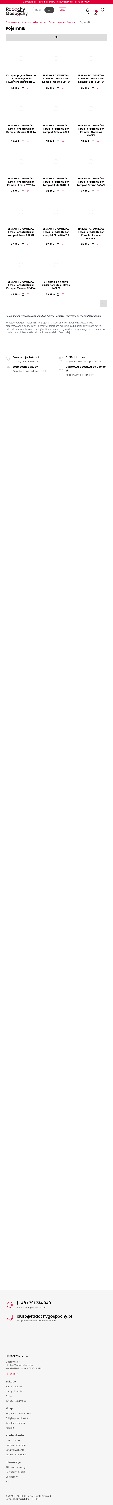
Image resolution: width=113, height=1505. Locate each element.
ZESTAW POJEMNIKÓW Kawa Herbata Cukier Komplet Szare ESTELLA (21, 182)
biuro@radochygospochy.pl (44, 1316)
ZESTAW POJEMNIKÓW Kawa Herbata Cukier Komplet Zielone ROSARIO (91, 233)
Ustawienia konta (15, 1449)
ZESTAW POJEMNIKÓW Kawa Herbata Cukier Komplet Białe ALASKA (56, 129)
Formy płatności (14, 1391)
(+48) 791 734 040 (34, 1303)
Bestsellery (12, 1476)
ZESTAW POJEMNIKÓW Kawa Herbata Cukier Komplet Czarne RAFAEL (91, 182)
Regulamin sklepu (15, 1423)
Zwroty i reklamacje (16, 1400)
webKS (23, 1499)
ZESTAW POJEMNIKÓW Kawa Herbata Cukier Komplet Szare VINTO (91, 79)
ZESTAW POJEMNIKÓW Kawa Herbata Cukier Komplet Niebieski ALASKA (91, 130)
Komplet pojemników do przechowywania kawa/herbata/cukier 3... (21, 79)
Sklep (9, 1408)
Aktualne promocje (16, 1467)
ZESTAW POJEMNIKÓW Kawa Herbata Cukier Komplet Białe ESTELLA (56, 182)
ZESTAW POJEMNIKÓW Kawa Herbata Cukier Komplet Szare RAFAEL (21, 232)
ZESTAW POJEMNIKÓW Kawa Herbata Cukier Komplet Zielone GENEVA (21, 285)
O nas (9, 1396)
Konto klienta (15, 1435)
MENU (62, 9)
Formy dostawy (14, 1386)
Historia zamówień (16, 1445)
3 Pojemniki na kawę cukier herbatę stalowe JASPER (56, 285)
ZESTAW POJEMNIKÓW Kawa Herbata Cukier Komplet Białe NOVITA (56, 232)
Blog (8, 1481)
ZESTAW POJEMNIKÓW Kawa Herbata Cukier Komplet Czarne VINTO (56, 79)
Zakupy (11, 1381)
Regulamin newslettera (18, 1413)
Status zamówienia (16, 1454)
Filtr (56, 37)
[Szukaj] (43, 10)
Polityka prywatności (17, 1418)
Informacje (13, 1462)
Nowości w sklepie (15, 1471)
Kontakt (92, 10)
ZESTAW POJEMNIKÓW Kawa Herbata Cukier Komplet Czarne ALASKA (21, 129)
